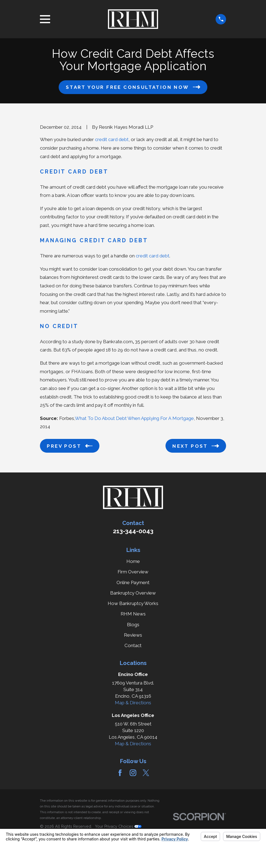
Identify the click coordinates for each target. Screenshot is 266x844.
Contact (133, 645)
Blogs (133, 624)
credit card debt (112, 139)
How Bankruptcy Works (133, 603)
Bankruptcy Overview (133, 593)
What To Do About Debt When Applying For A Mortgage (134, 418)
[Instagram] (133, 772)
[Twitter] (146, 772)
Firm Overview (133, 571)
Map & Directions (133, 702)
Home (133, 561)
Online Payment (133, 582)
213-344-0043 (133, 531)
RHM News (133, 614)
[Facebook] (120, 772)
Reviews (133, 635)
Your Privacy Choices (118, 826)
